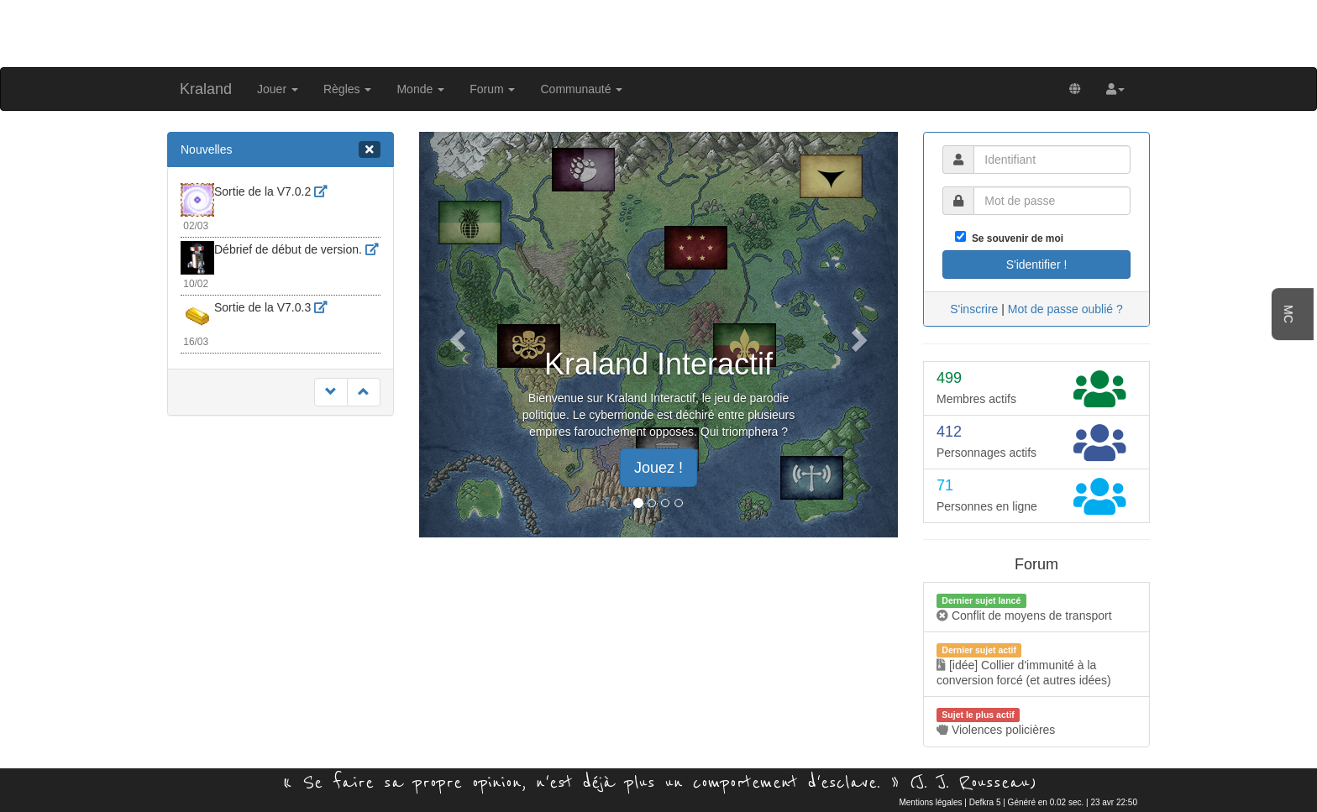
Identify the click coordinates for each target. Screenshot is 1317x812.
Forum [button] (492, 89)
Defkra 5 (985, 802)
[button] (1115, 89)
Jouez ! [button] (658, 467)
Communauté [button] (581, 89)
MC (1288, 314)
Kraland (206, 89)
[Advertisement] (658, 32)
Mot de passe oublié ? (1065, 309)
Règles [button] (347, 89)
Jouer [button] (277, 89)
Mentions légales (930, 802)
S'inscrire (974, 309)
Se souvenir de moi (1014, 238)
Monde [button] (420, 89)
